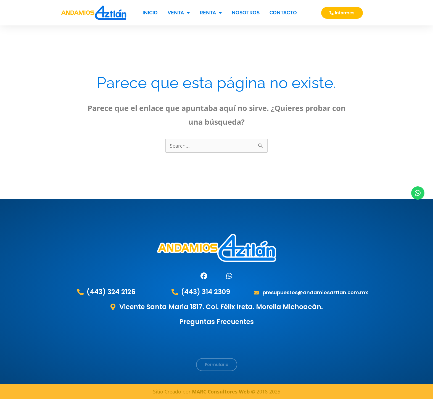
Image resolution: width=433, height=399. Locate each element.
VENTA (179, 12)
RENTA (211, 12)
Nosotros (246, 12)
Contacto (283, 12)
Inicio (150, 12)
